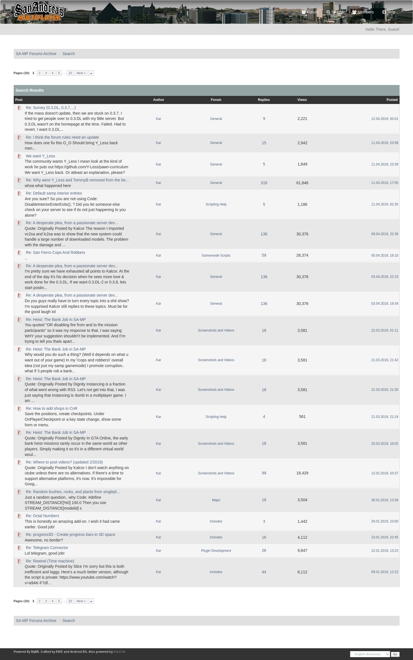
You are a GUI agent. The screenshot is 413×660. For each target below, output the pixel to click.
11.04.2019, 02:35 (384, 204)
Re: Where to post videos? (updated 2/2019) (64, 462)
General (216, 119)
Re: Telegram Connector (47, 547)
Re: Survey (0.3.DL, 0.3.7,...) (50, 107)
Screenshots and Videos (216, 330)
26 (264, 550)
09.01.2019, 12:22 (384, 572)
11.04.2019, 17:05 (384, 183)
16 (264, 537)
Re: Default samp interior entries (54, 193)
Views (302, 100)
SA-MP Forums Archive (36, 53)
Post (19, 100)
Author (158, 100)
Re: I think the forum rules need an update (62, 137)
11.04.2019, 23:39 (384, 164)
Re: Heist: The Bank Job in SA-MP (56, 319)
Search (335, 12)
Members (363, 12)
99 (264, 473)
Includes (216, 521)
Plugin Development (216, 551)
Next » (81, 73)
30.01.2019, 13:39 (384, 500)
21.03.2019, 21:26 (384, 390)
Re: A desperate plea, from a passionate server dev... (72, 223)
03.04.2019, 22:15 (384, 277)
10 (70, 73)
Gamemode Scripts (216, 255)
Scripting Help (216, 204)
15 (264, 143)
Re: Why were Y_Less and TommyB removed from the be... (77, 180)
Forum (310, 12)
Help (388, 12)
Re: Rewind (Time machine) (50, 561)
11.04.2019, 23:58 (384, 143)
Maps (216, 500)
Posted (392, 100)
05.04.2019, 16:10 (384, 255)
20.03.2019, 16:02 (384, 444)
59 (264, 255)
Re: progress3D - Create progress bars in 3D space (70, 534)
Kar (158, 119)
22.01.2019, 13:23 (384, 551)
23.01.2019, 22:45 (384, 537)
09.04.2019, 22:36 (384, 234)
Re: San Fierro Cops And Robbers (55, 252)
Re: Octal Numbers (42, 516)
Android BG (78, 652)
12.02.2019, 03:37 (384, 473)
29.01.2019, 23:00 (384, 521)
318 (264, 183)
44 (264, 572)
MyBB (35, 652)
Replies (264, 100)
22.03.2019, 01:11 (384, 330)
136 (264, 234)
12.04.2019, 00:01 (384, 119)
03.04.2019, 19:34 (384, 304)
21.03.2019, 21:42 (384, 360)
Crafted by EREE (52, 652)
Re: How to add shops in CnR (51, 408)
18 (264, 330)
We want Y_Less (40, 156)
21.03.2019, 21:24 (384, 417)
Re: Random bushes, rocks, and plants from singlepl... (73, 491)
